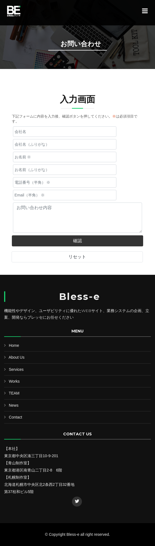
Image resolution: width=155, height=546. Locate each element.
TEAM (14, 393)
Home (14, 345)
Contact (15, 417)
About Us (17, 357)
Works (14, 381)
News (13, 405)
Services (16, 369)
